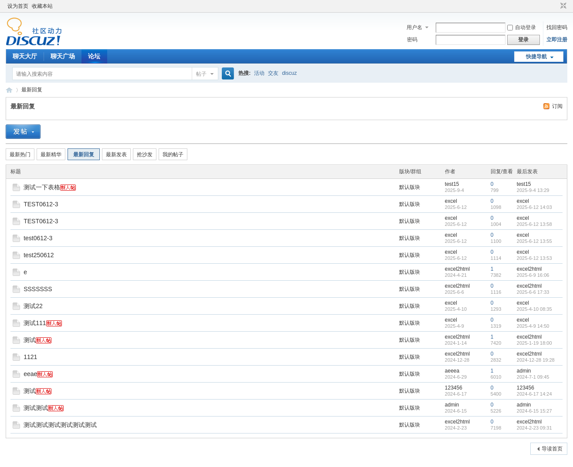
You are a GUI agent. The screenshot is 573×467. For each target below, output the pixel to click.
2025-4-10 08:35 (534, 309)
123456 (453, 388)
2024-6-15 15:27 (534, 410)
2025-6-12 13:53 (534, 258)
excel (451, 201)
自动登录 (521, 27)
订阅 (557, 106)
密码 (412, 40)
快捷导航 (536, 57)
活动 (259, 73)
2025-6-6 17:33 (533, 292)
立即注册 (556, 40)
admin (524, 371)
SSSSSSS (38, 289)
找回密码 (556, 27)
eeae (30, 373)
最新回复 (31, 90)
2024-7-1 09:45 (533, 377)
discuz (289, 73)
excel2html (457, 269)
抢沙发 (145, 154)
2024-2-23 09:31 (534, 427)
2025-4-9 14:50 (533, 326)
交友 (273, 73)
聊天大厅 (25, 56)
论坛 (94, 56)
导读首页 (552, 449)
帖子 (201, 74)
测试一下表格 (42, 187)
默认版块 (409, 187)
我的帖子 (173, 154)
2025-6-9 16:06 (533, 275)
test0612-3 (38, 238)
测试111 (35, 322)
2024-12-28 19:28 (536, 360)
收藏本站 (42, 6)
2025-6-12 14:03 (534, 207)
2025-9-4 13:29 (533, 190)
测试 (30, 339)
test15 (452, 184)
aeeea (452, 371)
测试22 (33, 305)
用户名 (414, 27)
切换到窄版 (562, 6)
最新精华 (51, 154)
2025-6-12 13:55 (534, 241)
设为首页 (17, 6)
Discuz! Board (9, 90)
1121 (30, 356)
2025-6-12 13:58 (534, 224)
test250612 (39, 255)
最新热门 (20, 154)
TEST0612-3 (41, 204)
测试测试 (36, 407)
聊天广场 (63, 56)
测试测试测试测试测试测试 (60, 424)
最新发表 (116, 154)
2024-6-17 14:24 (534, 393)
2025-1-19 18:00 (534, 343)
